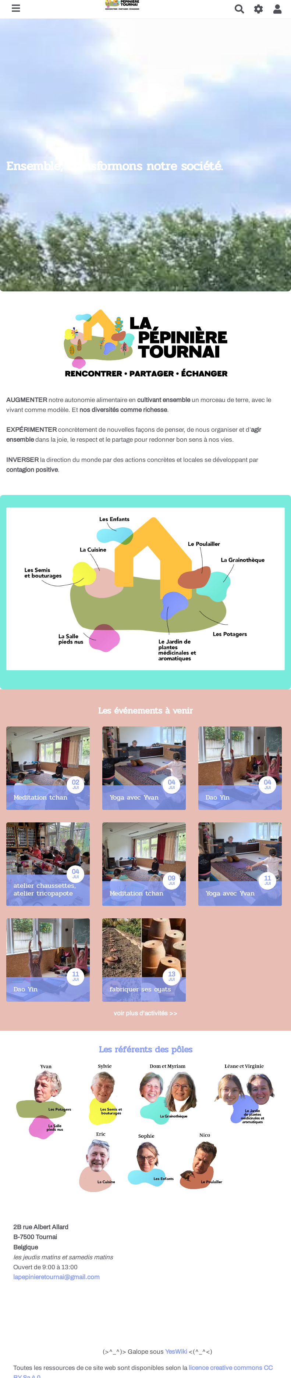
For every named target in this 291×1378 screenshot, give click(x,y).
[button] (277, 9)
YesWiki (176, 1351)
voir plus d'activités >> (145, 1013)
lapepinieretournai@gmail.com (56, 1277)
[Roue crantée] (259, 9)
